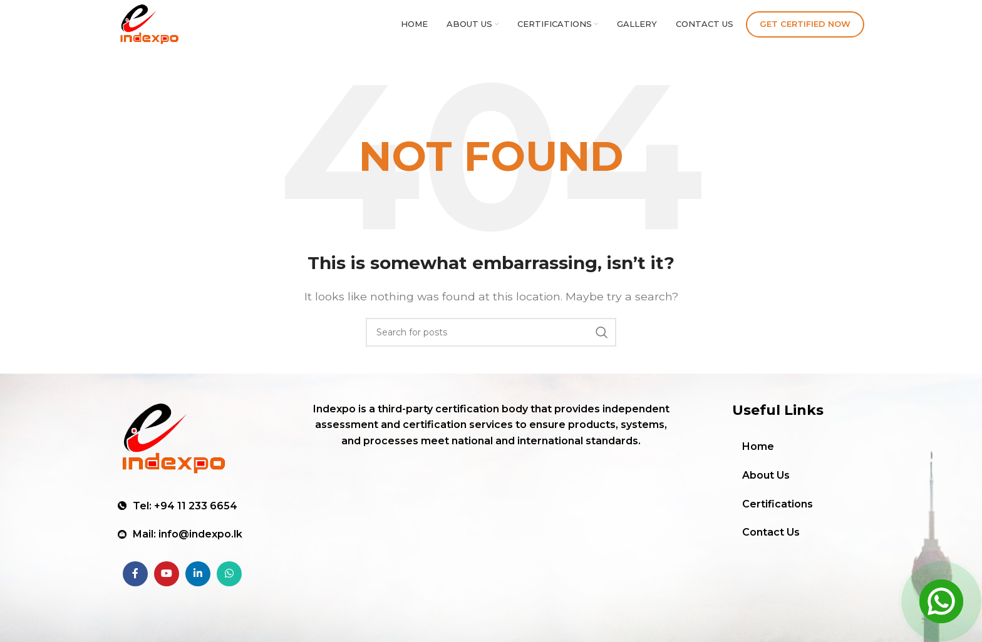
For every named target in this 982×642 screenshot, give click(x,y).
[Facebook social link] (135, 577)
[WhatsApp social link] (229, 577)
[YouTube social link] (166, 577)
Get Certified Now (805, 28)
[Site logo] (159, 27)
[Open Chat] (941, 601)
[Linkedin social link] (197, 577)
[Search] (491, 340)
